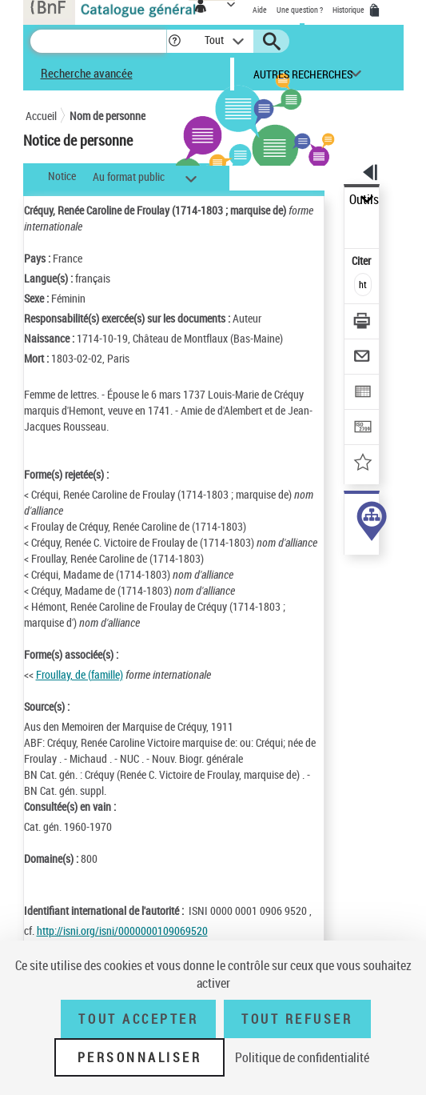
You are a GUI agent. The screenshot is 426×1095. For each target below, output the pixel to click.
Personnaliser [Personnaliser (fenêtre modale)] (140, 1057)
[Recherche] (98, 41)
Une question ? (300, 9)
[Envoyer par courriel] (362, 358)
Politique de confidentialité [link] (302, 1057)
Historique (349, 9)
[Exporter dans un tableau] (362, 393)
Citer (362, 260)
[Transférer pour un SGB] (362, 428)
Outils (364, 199)
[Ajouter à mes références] (362, 463)
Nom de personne (107, 115)
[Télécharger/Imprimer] (362, 323)
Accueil (41, 115)
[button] (174, 41)
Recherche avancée (87, 73)
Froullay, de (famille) (79, 674)
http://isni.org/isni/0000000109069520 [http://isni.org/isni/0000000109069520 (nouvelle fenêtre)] (122, 930)
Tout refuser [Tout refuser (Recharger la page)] (296, 1019)
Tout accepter (138, 1019)
